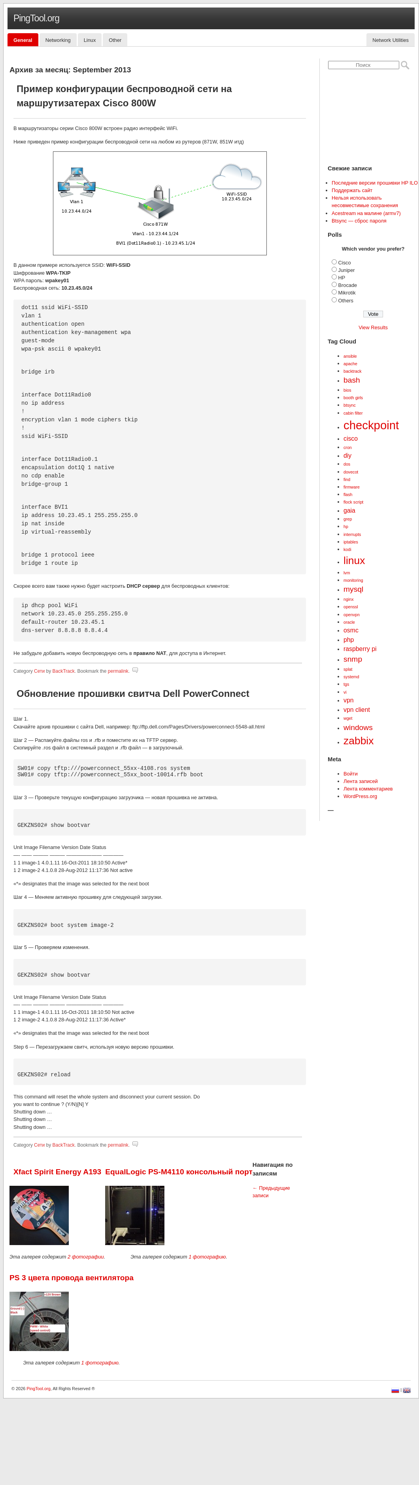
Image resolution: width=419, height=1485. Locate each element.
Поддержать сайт (352, 190)
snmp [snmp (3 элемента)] (353, 659)
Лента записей (361, 781)
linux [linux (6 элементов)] (354, 560)
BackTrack (64, 671)
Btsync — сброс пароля (359, 221)
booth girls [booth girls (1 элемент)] (353, 397)
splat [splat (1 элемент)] (348, 669)
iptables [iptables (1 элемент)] (351, 542)
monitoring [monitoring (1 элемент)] (353, 580)
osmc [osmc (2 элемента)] (351, 630)
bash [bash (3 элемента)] (352, 380)
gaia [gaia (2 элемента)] (349, 510)
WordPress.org (360, 796)
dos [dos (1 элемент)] (347, 464)
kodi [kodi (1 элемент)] (347, 549)
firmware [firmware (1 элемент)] (352, 487)
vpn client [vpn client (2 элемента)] (357, 709)
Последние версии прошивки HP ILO (375, 183)
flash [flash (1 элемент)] (348, 494)
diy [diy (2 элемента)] (347, 455)
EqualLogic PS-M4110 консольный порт (179, 1172)
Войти (351, 774)
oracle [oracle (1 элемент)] (349, 622)
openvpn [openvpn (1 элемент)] (352, 614)
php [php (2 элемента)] (349, 639)
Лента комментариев (368, 789)
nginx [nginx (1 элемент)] (348, 599)
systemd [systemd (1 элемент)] (351, 676)
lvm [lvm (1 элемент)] (347, 572)
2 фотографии (86, 1257)
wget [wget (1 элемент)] (348, 718)
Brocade (347, 285)
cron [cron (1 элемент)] (348, 447)
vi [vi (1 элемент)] (345, 692)
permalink (118, 671)
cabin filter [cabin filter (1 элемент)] (353, 413)
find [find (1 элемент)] (347, 479)
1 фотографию (207, 1257)
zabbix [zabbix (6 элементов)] (359, 741)
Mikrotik (347, 293)
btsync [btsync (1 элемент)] (350, 405)
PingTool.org (36, 18)
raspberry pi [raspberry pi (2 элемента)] (360, 648)
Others (345, 301)
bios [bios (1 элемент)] (347, 390)
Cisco (344, 263)
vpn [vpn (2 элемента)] (349, 700)
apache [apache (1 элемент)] (350, 363)
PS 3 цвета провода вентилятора (71, 1278)
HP (341, 278)
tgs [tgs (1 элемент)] (346, 684)
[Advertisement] (157, 1427)
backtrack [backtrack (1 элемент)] (353, 371)
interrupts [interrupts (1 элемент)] (352, 534)
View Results (373, 327)
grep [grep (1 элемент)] (348, 519)
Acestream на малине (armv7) (366, 213)
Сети (39, 671)
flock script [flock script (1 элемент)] (353, 502)
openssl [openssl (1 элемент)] (351, 606)
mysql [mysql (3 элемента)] (353, 589)
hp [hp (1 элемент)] (346, 526)
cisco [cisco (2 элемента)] (351, 438)
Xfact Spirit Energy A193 (57, 1172)
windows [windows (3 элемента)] (358, 727)
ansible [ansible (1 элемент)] (350, 356)
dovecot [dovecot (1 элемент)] (351, 472)
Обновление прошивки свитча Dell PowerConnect (133, 693)
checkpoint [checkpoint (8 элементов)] (371, 425)
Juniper (346, 270)
